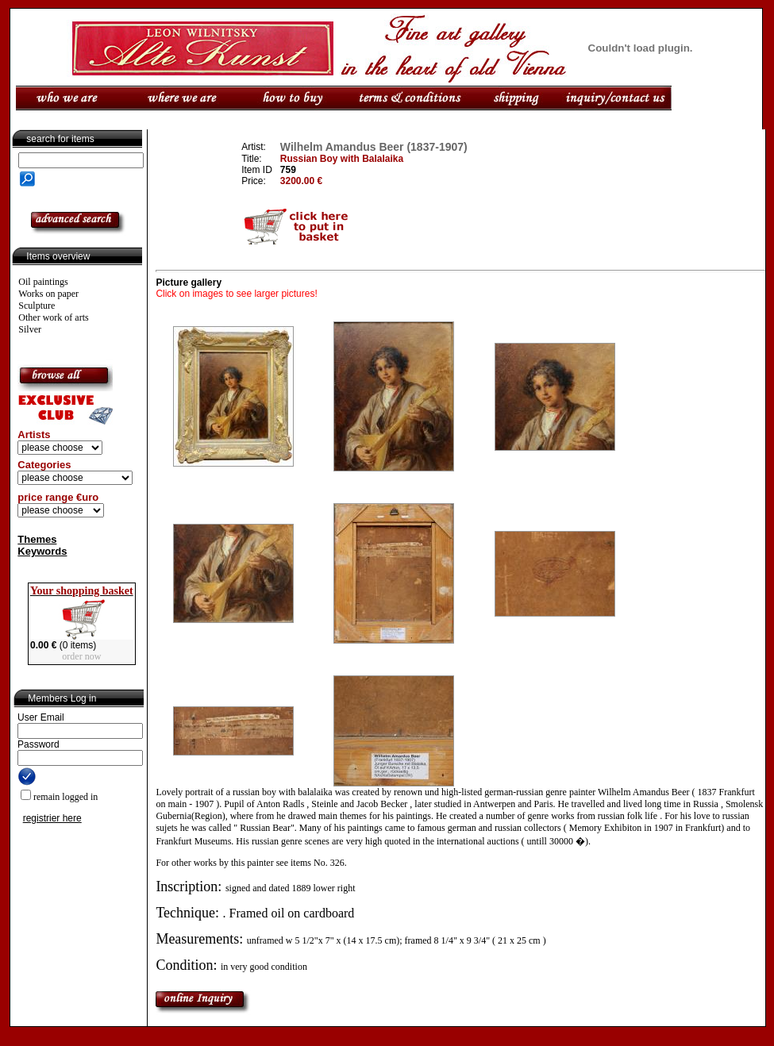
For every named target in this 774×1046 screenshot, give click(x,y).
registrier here (52, 818)
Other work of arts (53, 317)
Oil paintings (42, 281)
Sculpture (36, 305)
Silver (29, 329)
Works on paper (48, 293)
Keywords (42, 551)
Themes (36, 539)
